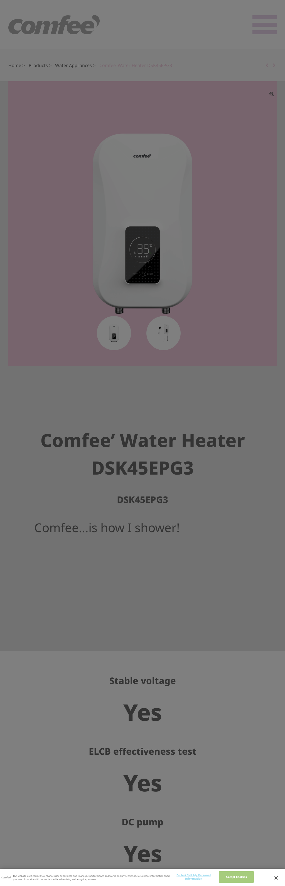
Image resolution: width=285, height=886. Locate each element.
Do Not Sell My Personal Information (193, 877)
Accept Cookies (236, 878)
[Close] (276, 879)
